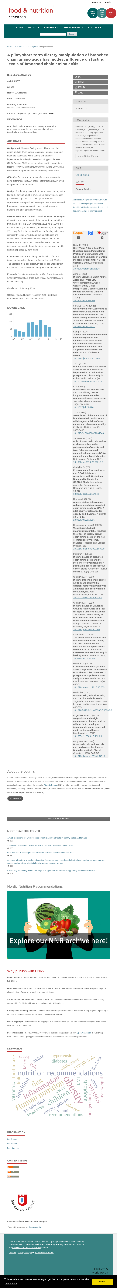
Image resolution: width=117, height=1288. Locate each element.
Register (97, 2)
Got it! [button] (102, 1281)
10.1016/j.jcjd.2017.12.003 (86, 629)
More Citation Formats (88, 156)
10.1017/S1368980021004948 (88, 433)
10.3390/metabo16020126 (86, 268)
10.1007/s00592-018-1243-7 (87, 597)
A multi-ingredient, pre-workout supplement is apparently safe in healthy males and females (47, 838)
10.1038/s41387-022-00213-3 (88, 462)
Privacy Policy (24, 1252)
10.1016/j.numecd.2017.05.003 (88, 687)
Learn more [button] (11, 1283)
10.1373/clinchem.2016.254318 (89, 756)
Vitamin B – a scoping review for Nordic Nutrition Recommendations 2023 (40, 845)
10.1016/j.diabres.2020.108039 (88, 548)
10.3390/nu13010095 (84, 520)
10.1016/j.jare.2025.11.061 (86, 358)
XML (80, 92)
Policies (93, 27)
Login (108, 2)
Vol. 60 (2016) (32, 47)
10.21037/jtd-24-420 (83, 407)
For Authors (12, 1144)
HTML (81, 82)
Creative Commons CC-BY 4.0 (26, 1247)
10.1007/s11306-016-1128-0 (87, 736)
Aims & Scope (50, 785)
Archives (19, 47)
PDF (80, 77)
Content (50, 27)
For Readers (12, 1139)
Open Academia (84, 1033)
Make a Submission (58, 818)
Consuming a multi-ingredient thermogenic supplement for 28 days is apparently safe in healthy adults (52, 870)
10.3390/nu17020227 (84, 326)
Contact (12, 1252)
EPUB (81, 87)
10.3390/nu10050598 (84, 658)
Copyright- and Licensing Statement (87, 211)
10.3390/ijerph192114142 (86, 494)
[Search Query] (53, 34)
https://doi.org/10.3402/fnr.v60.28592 (33, 113)
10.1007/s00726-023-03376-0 (88, 381)
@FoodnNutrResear (44, 1252)
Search (72, 34)
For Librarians (13, 1148)
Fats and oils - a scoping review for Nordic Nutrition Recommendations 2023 (40, 853)
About (32, 27)
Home (19, 27)
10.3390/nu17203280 (84, 300)
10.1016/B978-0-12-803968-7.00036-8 (92, 710)
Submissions (72, 27)
